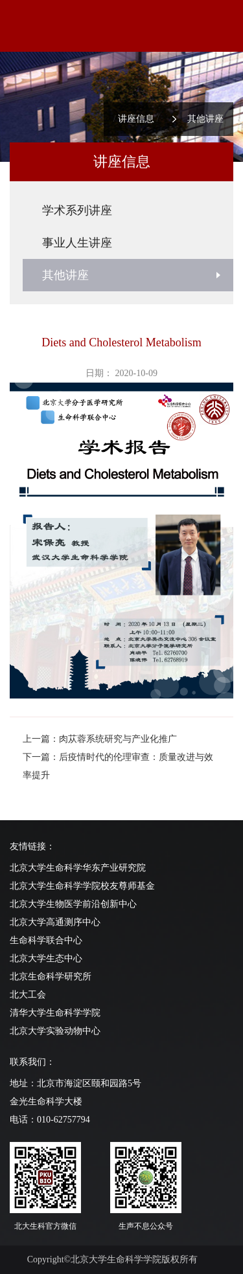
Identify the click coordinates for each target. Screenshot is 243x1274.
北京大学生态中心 (46, 958)
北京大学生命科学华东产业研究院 (78, 868)
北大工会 (28, 995)
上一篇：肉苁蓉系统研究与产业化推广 (100, 739)
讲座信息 (136, 119)
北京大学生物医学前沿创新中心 (73, 904)
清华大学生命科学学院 (55, 1013)
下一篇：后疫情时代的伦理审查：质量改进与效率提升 (118, 766)
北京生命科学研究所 (50, 976)
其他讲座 (205, 119)
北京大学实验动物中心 (55, 1031)
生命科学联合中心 (46, 940)
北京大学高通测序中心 (55, 922)
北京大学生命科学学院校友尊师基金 (82, 886)
